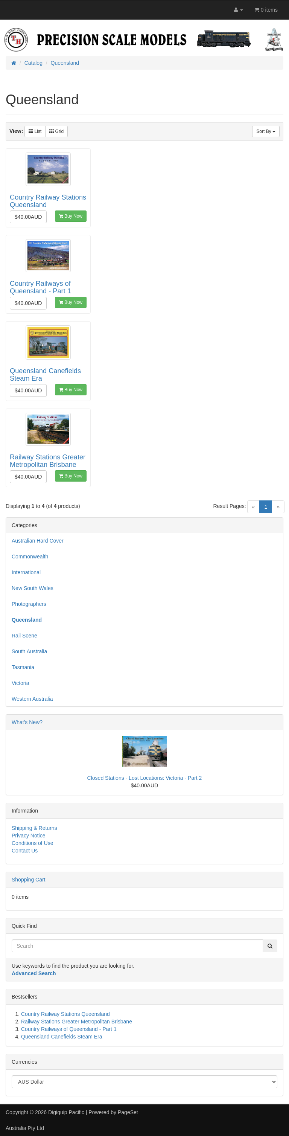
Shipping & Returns (34, 828)
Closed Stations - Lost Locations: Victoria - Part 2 (144, 778)
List (35, 131)
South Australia (29, 651)
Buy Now (70, 216)
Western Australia (32, 699)
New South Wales (32, 588)
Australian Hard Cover (38, 541)
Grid (56, 131)
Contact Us (25, 851)
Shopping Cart (29, 880)
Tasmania (23, 667)
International (26, 572)
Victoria (20, 683)
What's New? (27, 722)
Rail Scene (24, 636)
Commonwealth (30, 557)
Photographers (29, 604)
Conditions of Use (32, 843)
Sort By (265, 131)
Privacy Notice (28, 836)
